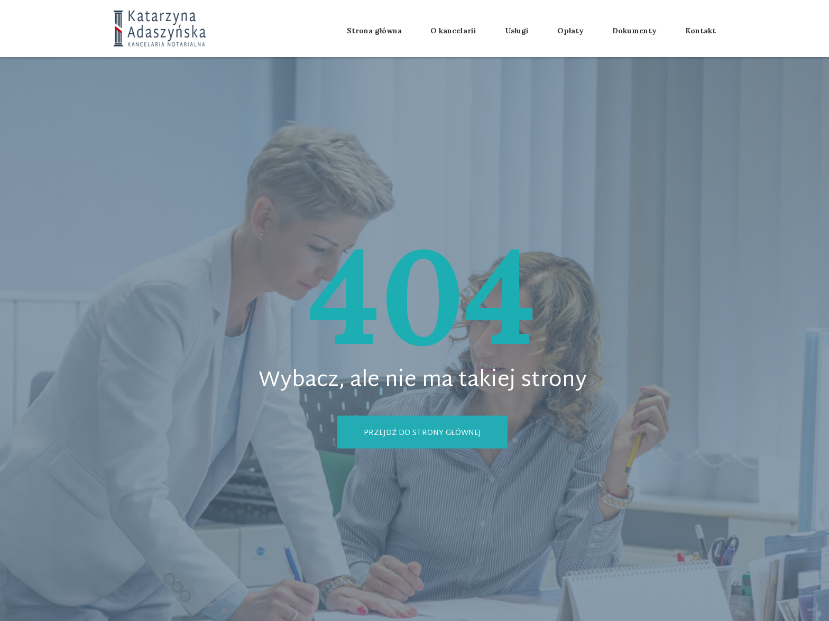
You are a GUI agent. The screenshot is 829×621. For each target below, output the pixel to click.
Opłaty (570, 30)
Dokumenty (634, 30)
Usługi (517, 30)
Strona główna (374, 30)
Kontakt (700, 30)
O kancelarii (453, 30)
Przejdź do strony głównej (422, 432)
